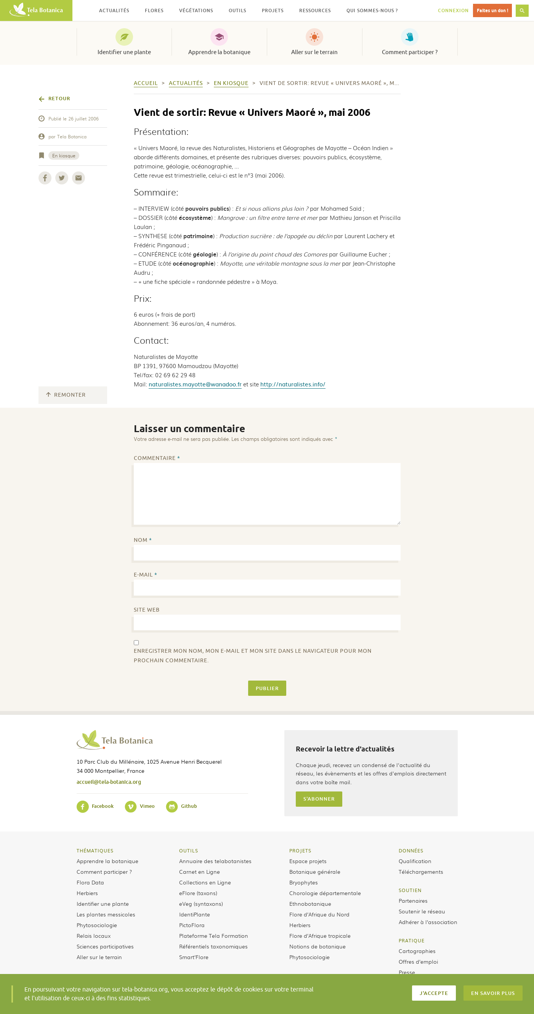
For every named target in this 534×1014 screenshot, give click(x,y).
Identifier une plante (124, 52)
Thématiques (95, 850)
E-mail (145, 575)
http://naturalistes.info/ (293, 384)
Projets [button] (273, 10)
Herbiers (87, 893)
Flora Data (90, 882)
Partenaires (413, 900)
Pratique (412, 940)
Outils (188, 850)
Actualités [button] (114, 10)
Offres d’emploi (418, 961)
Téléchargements (421, 871)
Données (411, 850)
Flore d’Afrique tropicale (320, 935)
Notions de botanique (317, 946)
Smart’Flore (193, 957)
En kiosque (63, 155)
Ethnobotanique (310, 903)
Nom (143, 540)
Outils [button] (237, 10)
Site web (147, 610)
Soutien (410, 890)
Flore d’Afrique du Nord (319, 914)
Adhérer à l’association (428, 922)
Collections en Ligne (205, 882)
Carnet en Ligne (199, 871)
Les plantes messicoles (106, 914)
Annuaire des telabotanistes (215, 861)
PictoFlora (192, 925)
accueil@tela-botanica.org (109, 782)
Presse (407, 972)
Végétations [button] (196, 10)
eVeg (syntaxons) (201, 903)
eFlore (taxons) (198, 893)
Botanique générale (314, 871)
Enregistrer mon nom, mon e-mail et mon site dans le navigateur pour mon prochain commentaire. (253, 656)
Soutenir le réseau (422, 911)
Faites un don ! (492, 10)
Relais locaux (94, 935)
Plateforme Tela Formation (213, 935)
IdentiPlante (194, 914)
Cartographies (417, 951)
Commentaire (157, 458)
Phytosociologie (97, 925)
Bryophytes (303, 882)
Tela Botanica (72, 136)
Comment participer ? (410, 52)
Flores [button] (154, 10)
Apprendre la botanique (219, 52)
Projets (300, 850)
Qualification (415, 861)
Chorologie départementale (325, 893)
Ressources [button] (315, 10)
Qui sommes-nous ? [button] (372, 10)
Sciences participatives (105, 946)
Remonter (66, 395)
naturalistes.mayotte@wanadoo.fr (195, 384)
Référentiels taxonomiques (213, 946)
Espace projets (308, 861)
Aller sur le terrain (314, 52)
